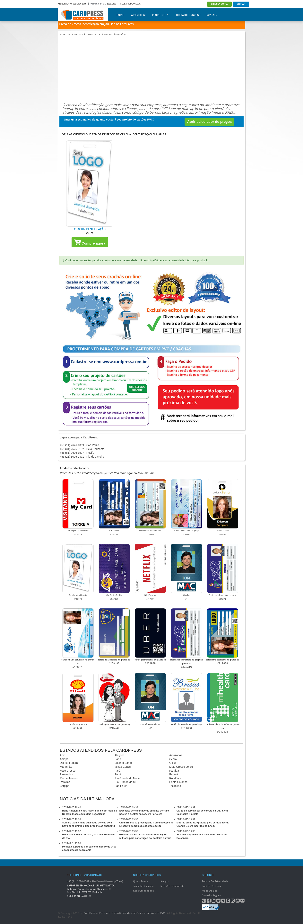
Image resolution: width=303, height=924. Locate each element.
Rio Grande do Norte (127, 778)
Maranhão (66, 766)
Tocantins (175, 785)
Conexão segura (211, 895)
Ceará (173, 759)
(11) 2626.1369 (109, 4)
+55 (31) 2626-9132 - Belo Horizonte (82, 449)
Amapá (64, 759)
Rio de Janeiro (68, 778)
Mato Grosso (67, 770)
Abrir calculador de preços (209, 122)
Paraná (173, 774)
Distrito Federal (69, 762)
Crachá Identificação (76, 34)
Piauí (118, 774)
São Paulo (121, 785)
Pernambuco (67, 774)
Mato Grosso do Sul (181, 766)
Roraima (65, 782)
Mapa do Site (209, 890)
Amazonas (175, 755)
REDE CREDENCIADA (130, 4)
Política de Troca (211, 886)
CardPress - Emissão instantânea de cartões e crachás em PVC (124, 913)
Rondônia (175, 778)
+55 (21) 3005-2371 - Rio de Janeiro (82, 456)
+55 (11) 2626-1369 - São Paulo (79, 445)
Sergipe (64, 785)
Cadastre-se (138, 15)
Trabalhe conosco (143, 886)
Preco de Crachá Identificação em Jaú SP (107, 34)
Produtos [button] (160, 15)
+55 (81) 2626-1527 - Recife (77, 452)
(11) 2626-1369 (79, 4)
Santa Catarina (178, 782)
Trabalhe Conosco (188, 15)
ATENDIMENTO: (65, 4)
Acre (62, 755)
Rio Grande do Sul (126, 782)
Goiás (173, 762)
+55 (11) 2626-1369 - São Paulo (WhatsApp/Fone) (95, 881)
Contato (211, 15)
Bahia (118, 759)
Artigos (164, 881)
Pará (117, 770)
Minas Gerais (123, 766)
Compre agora (89, 242)
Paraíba (174, 770)
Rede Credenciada (143, 890)
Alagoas (120, 755)
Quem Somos (140, 881)
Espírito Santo (123, 762)
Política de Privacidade (215, 881)
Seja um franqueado (172, 886)
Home (120, 15)
